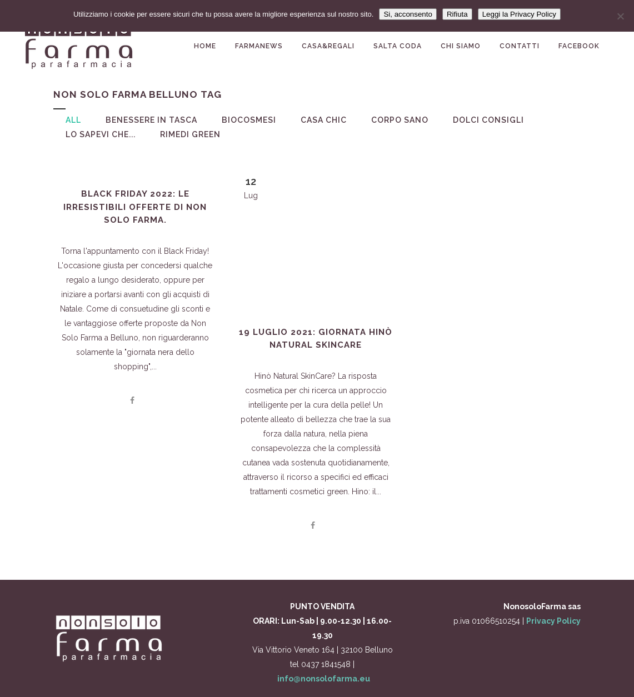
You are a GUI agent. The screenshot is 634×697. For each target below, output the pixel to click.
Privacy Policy (553, 620)
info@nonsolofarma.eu (323, 678)
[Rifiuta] (620, 16)
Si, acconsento (407, 14)
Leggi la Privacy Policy (519, 14)
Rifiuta (457, 14)
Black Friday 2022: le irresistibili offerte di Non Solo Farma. (135, 207)
